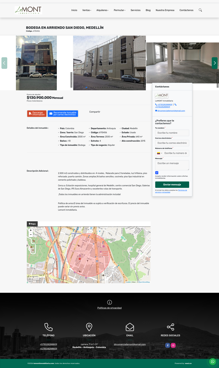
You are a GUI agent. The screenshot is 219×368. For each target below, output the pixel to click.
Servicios (136, 10)
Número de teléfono (164, 148)
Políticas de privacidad (109, 308)
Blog (148, 10)
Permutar (119, 10)
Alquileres (102, 10)
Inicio (74, 10)
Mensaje (159, 158)
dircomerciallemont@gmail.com (171, 111)
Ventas (86, 10)
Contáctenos (186, 10)
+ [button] (31, 230)
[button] (86, 87)
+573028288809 (165, 104)
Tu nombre (160, 128)
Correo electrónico (163, 138)
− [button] (31, 235)
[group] (36, 63)
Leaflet (128, 282)
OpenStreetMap (144, 282)
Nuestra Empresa (165, 10)
